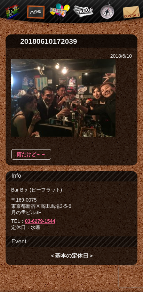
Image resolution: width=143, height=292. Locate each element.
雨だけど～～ (31, 154)
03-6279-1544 (40, 221)
